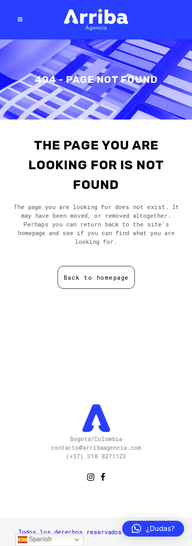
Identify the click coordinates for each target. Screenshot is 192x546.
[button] (153, 529)
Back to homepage (96, 277)
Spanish (35, 539)
